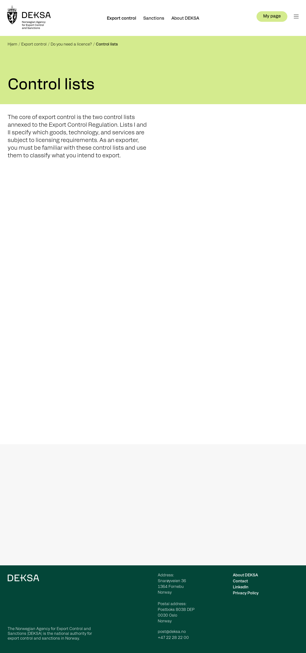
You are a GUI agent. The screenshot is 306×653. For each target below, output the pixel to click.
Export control (121, 18)
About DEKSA (185, 18)
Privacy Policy (246, 593)
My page (272, 16)
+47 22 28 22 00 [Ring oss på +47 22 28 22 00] (173, 638)
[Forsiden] (31, 18)
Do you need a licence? (71, 44)
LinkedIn (240, 587)
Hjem (12, 44)
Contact (240, 581)
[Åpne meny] (296, 16)
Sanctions (153, 18)
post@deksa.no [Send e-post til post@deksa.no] (172, 632)
